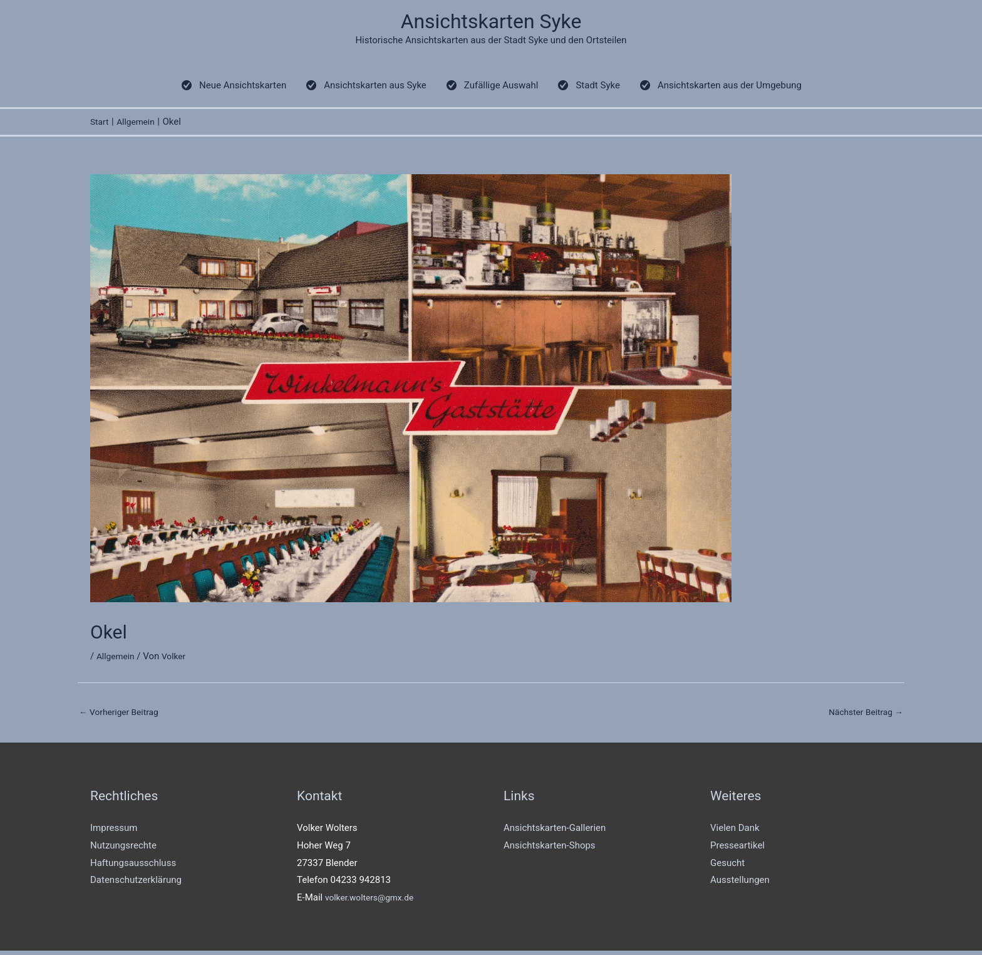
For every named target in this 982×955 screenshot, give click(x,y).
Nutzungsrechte (123, 849)
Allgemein (117, 658)
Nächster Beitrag (862, 714)
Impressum (113, 832)
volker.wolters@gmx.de (373, 901)
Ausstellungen (740, 884)
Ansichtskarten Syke (491, 22)
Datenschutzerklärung (136, 884)
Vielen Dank (735, 832)
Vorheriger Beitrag (122, 714)
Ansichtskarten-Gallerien (555, 832)
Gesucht (727, 866)
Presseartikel (737, 849)
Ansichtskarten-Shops (550, 849)
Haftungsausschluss (133, 866)
